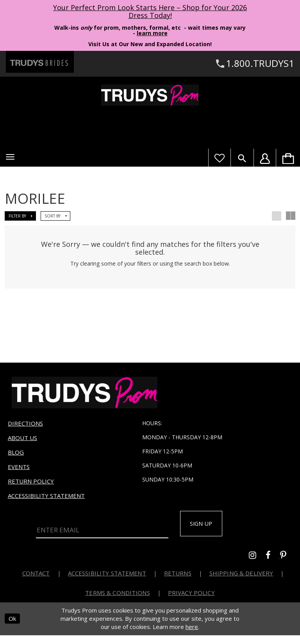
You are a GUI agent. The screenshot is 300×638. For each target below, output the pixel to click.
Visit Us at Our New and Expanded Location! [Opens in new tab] (150, 44)
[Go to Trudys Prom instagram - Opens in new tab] (257, 559)
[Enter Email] (102, 530)
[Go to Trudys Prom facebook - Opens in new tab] (273, 559)
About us (22, 439)
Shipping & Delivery (241, 576)
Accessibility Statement (46, 497)
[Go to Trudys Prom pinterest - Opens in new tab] (287, 559)
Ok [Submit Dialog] (12, 621)
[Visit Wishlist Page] (219, 158)
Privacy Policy (191, 595)
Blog (16, 454)
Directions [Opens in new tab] (25, 425)
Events (19, 468)
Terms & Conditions (117, 595)
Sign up (204, 525)
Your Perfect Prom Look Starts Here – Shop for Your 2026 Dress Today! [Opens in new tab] (150, 11)
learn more (152, 33)
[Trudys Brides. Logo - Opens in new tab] (40, 62)
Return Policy (31, 483)
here (192, 630)
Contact (36, 576)
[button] (10, 157)
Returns (177, 576)
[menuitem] (288, 158)
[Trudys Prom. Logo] (150, 95)
